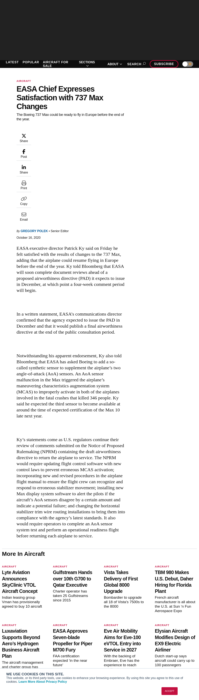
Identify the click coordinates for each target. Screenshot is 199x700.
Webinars (112, 658)
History (160, 647)
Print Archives (115, 637)
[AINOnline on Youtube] (10, 619)
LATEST (12, 62)
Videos (110, 652)
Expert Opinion (115, 642)
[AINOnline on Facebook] (3, 619)
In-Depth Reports (117, 647)
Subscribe (164, 64)
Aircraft (24, 81)
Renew (59, 647)
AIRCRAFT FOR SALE (55, 64)
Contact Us (163, 652)
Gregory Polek (34, 152)
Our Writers (163, 642)
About (160, 637)
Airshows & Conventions (122, 663)
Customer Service (67, 642)
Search (136, 64)
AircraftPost (15, 650)
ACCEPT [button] (169, 691)
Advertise (164, 658)
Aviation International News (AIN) (23, 644)
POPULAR (31, 62)
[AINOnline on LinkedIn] (26, 619)
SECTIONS (87, 64)
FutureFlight (13, 661)
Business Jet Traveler (21, 656)
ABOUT (114, 64)
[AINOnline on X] (18, 619)
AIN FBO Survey (18, 637)
